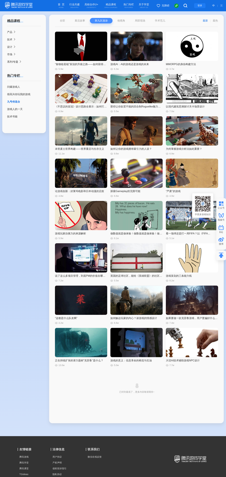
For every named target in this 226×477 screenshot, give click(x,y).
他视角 (121, 20)
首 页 (61, 6)
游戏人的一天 (15, 109)
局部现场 (140, 20)
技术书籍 (12, 116)
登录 (200, 5)
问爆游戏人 (13, 86)
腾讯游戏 (24, 457)
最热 (215, 20)
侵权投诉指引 (59, 468)
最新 (205, 20)
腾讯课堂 (24, 468)
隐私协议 (57, 474)
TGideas (23, 474)
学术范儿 (160, 20)
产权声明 (57, 462)
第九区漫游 (101, 20)
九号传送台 (13, 101)
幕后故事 (80, 20)
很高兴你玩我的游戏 (18, 94)
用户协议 (57, 457)
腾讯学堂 (24, 462)
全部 (62, 20)
